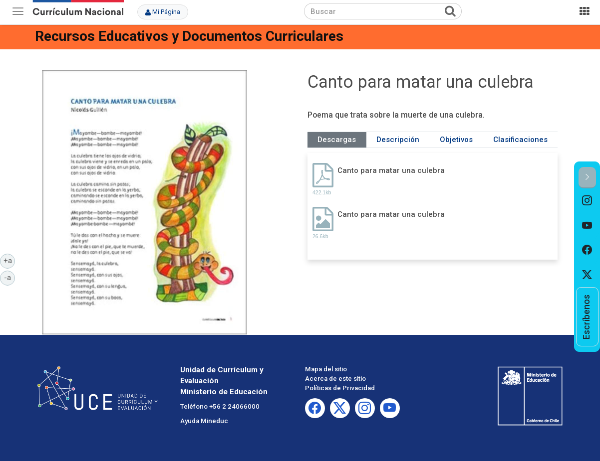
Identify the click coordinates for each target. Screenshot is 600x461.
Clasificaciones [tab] (520, 139)
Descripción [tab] (397, 139)
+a (9, 260)
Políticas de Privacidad (340, 388)
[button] (587, 177)
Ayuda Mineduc (204, 421)
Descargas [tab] (336, 139)
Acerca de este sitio (335, 378)
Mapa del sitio (326, 369)
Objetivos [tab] (456, 139)
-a (9, 277)
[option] (587, 200)
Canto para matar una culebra (391, 170)
